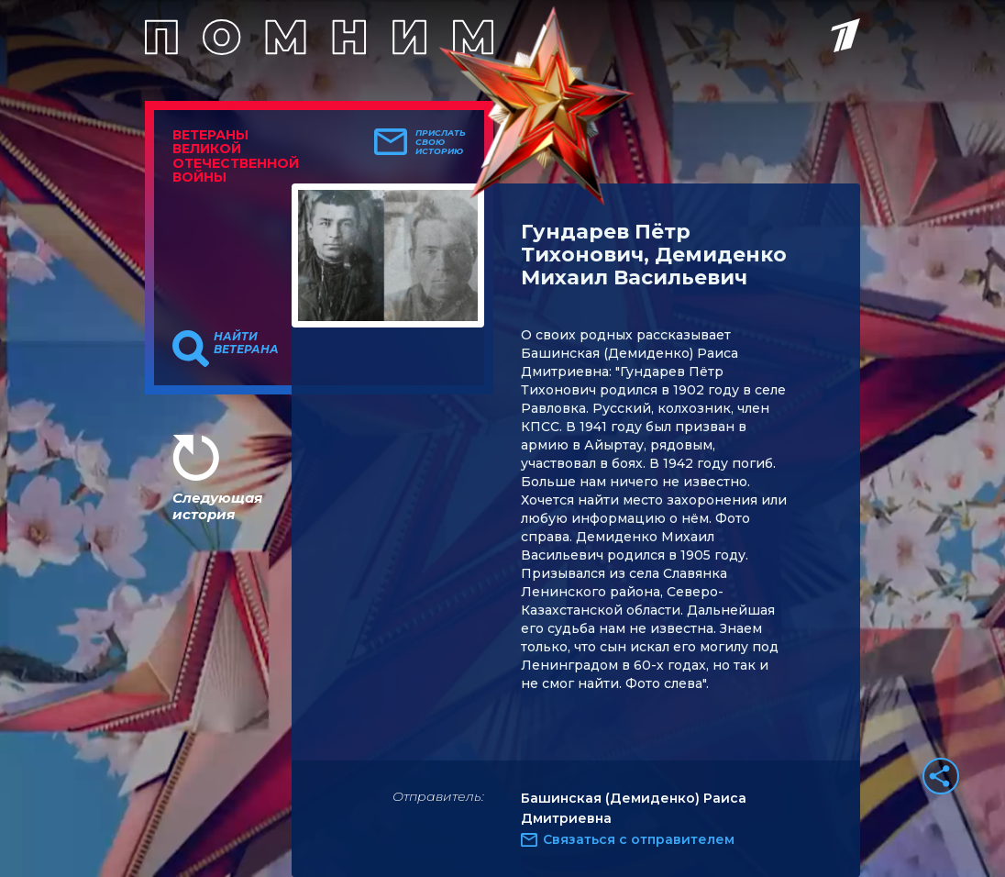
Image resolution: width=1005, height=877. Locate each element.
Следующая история (217, 506)
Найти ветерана (246, 343)
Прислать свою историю (440, 142)
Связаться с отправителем (638, 839)
